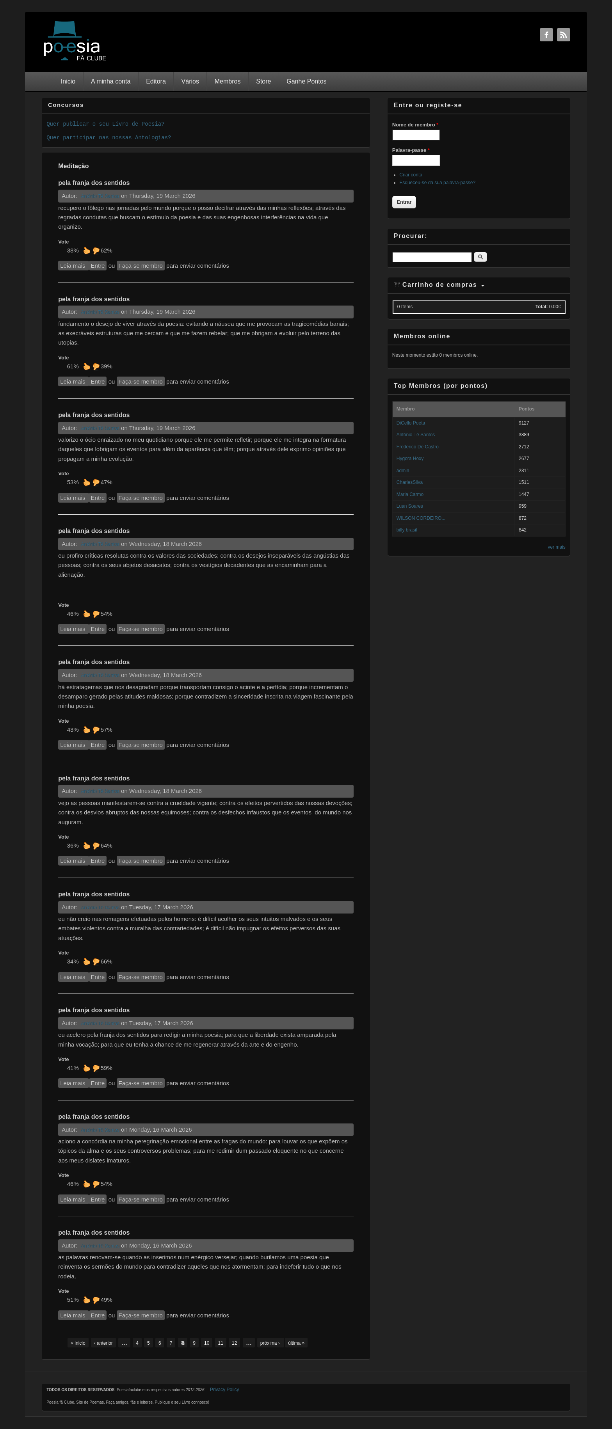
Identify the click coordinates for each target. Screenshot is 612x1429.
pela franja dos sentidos (94, 183)
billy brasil (407, 530)
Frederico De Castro (418, 447)
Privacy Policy (224, 1389)
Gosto (86, 250)
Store (263, 81)
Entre (98, 265)
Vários (190, 81)
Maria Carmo (410, 494)
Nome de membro (415, 125)
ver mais (556, 547)
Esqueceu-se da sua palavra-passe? (437, 182)
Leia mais (74, 265)
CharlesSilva (410, 482)
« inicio (78, 1343)
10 (206, 1343)
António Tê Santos (100, 196)
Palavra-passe (411, 150)
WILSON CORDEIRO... (421, 518)
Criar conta (410, 175)
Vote (63, 242)
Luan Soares (410, 506)
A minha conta (110, 81)
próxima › (270, 1343)
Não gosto (96, 250)
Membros (228, 81)
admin (403, 470)
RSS (563, 34)
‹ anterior (103, 1343)
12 (234, 1343)
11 (220, 1343)
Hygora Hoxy (410, 458)
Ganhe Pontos (306, 81)
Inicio (68, 81)
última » (296, 1343)
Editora (156, 81)
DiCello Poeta (411, 423)
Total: (542, 306)
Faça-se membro (141, 265)
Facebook (546, 34)
